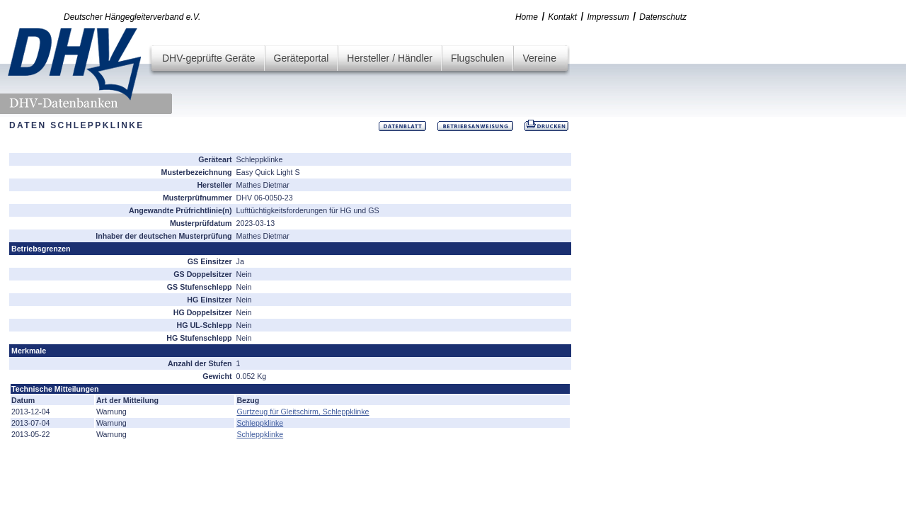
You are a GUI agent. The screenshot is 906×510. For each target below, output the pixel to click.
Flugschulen (478, 58)
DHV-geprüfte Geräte (209, 58)
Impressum (608, 17)
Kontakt (562, 17)
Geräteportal (301, 58)
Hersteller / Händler (389, 58)
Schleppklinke (259, 423)
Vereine (539, 58)
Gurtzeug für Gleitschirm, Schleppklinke (302, 411)
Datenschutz (663, 17)
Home (526, 17)
